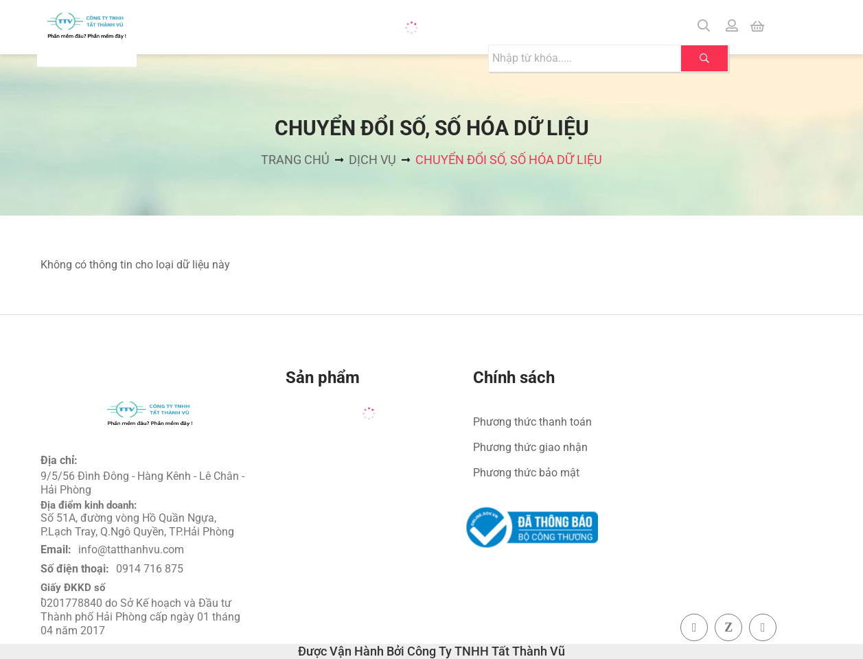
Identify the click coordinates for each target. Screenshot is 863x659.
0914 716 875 (149, 568)
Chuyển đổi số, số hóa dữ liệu (508, 159)
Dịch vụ (372, 159)
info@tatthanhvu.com (131, 549)
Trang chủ (295, 159)
